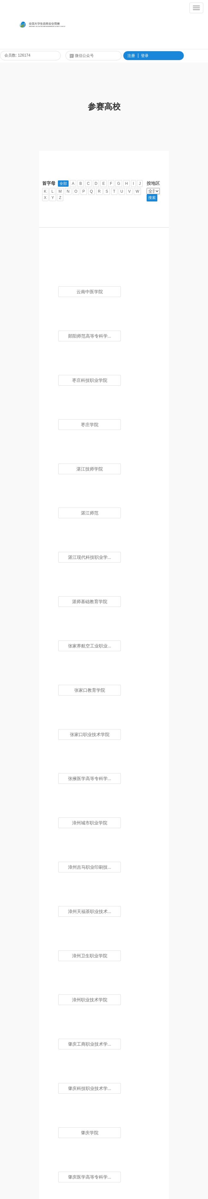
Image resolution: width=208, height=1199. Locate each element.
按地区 (153, 183)
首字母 (48, 183)
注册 (131, 55)
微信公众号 (82, 55)
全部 (63, 183)
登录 (145, 55)
